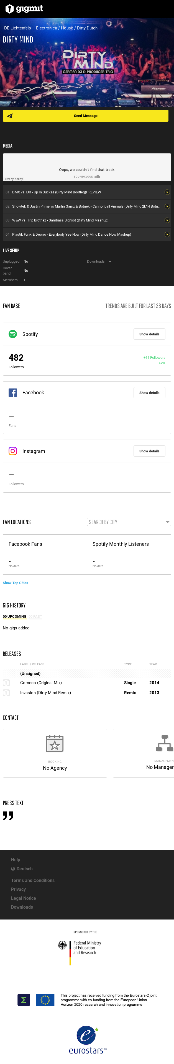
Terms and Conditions (33, 880)
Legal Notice (23, 898)
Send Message (86, 116)
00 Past (35, 616)
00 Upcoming (15, 616)
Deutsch (25, 868)
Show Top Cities (15, 583)
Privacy (18, 889)
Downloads (22, 907)
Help (15, 859)
